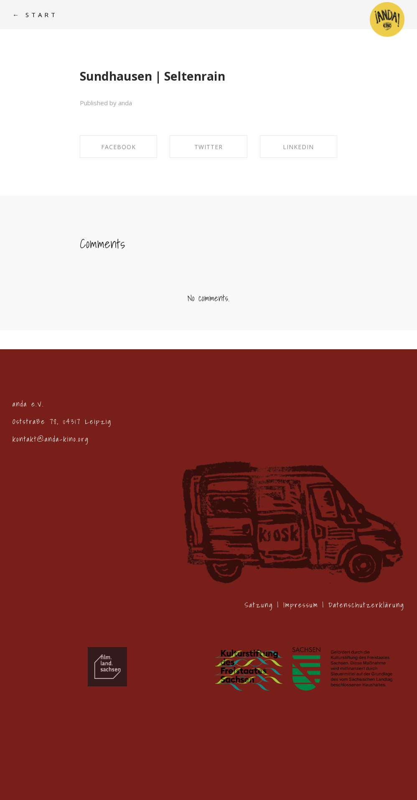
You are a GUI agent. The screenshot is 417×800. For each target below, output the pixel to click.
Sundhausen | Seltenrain (152, 76)
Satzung (258, 604)
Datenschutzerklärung (366, 604)
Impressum (300, 604)
